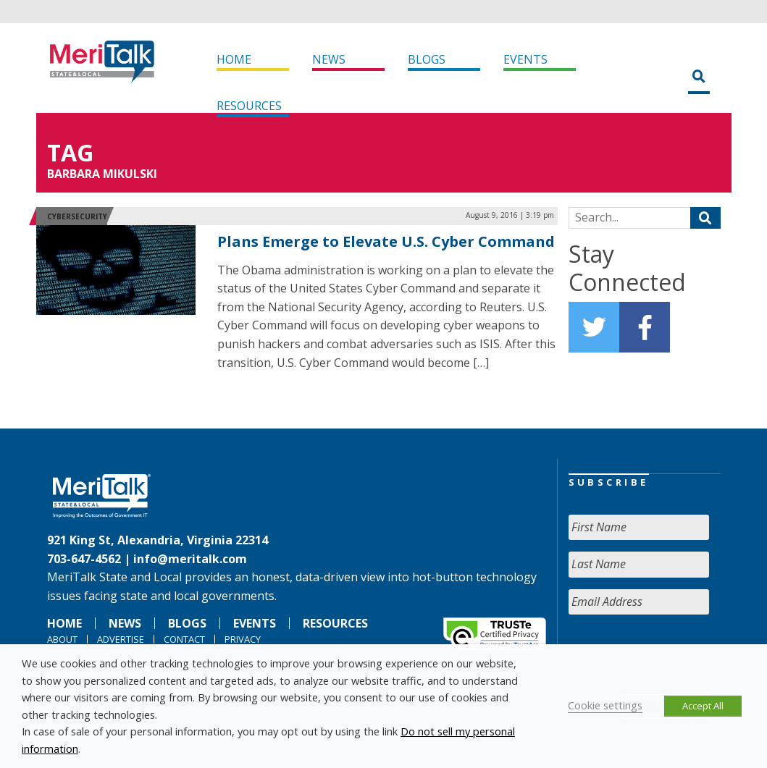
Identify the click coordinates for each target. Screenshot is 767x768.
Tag (70, 152)
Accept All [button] (703, 705)
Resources (249, 106)
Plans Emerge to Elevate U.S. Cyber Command (386, 241)
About (62, 639)
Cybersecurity (77, 216)
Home (234, 59)
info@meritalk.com (190, 559)
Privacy (243, 639)
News (328, 59)
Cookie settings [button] (605, 705)
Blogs (426, 59)
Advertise (120, 639)
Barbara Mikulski (102, 174)
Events (525, 59)
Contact (184, 639)
